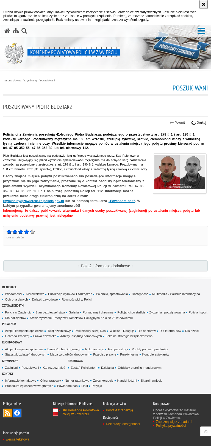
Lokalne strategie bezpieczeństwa (129, 336)
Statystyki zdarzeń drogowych (25, 354)
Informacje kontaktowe (20, 380)
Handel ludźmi (127, 380)
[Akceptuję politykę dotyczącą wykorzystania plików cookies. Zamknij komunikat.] (203, 4)
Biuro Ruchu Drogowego (64, 349)
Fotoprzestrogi (118, 349)
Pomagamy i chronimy (98, 312)
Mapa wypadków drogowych (70, 354)
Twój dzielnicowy (59, 330)
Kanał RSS (7, 413)
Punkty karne (129, 354)
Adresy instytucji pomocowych (81, 336)
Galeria (74, 312)
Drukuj (198, 122)
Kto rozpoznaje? (54, 367)
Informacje (9, 287)
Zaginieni (11, 367)
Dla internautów (170, 330)
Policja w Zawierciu (18, 312)
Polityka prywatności (171, 426)
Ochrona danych (16, 299)
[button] (201, 31)
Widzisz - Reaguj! (122, 330)
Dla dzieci (192, 330)
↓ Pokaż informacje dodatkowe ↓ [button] (105, 266)
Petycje (97, 385)
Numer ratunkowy (77, 380)
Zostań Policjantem (84, 367)
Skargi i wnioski (151, 380)
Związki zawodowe (45, 299)
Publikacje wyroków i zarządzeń (70, 294)
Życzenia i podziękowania (167, 312)
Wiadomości (13, 294)
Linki (84, 385)
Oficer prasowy (50, 380)
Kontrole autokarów (155, 354)
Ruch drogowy (12, 342)
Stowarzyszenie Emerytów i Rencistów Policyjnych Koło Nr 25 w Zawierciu (81, 318)
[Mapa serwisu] (16, 31)
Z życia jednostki (13, 305)
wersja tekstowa (17, 439)
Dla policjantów (15, 318)
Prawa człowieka (45, 336)
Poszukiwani (47, 80)
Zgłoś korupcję (103, 380)
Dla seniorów (147, 330)
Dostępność (140, 294)
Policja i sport (198, 312)
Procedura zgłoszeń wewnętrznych (29, 385)
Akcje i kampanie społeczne (24, 330)
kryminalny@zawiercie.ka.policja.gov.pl (33, 201)
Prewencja (9, 324)
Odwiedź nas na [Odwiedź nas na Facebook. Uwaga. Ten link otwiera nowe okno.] (17, 413)
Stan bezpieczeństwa (50, 312)
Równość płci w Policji (77, 299)
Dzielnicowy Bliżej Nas (90, 330)
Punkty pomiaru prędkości (150, 349)
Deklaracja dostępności (123, 424)
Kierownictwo (35, 294)
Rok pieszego (94, 349)
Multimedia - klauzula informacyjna (176, 294)
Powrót (177, 122)
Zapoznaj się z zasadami (174, 422)
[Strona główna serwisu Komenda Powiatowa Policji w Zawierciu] (7, 31)
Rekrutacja (75, 361)
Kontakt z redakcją (119, 410)
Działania (107, 367)
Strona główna (12, 80)
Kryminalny (30, 80)
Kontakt (7, 373)
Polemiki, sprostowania (112, 294)
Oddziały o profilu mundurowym (140, 367)
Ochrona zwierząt (17, 336)
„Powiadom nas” (121, 201)
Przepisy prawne (104, 354)
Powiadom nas (67, 385)
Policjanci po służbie (131, 312)
